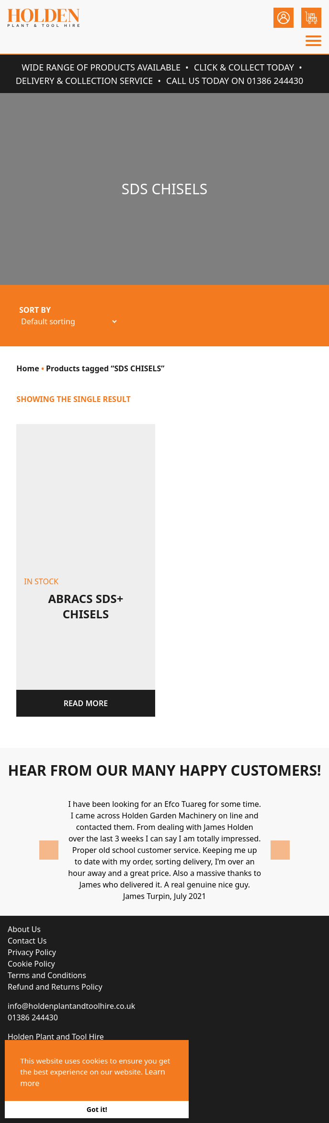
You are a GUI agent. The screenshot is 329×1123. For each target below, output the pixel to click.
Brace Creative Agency (124, 1098)
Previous (48, 850)
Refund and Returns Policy (55, 986)
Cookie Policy (31, 963)
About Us (24, 929)
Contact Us (27, 940)
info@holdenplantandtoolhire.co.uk (71, 1006)
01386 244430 (33, 1017)
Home (27, 368)
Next (280, 850)
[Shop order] (68, 321)
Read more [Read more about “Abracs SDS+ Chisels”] (86, 703)
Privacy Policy (32, 952)
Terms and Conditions (47, 975)
